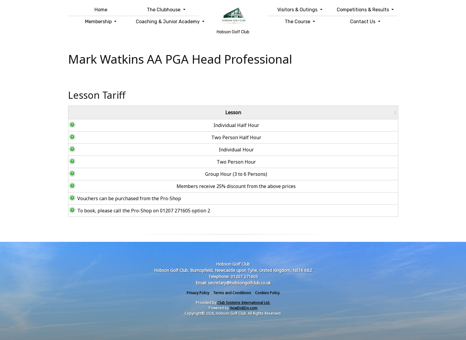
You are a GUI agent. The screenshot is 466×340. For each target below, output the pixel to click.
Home (101, 9)
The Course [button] (298, 21)
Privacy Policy (198, 292)
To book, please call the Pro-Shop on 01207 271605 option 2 (137, 210)
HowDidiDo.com (243, 308)
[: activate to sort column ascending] (387, 112)
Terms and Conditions (232, 292)
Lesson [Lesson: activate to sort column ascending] (200, 112)
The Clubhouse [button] (164, 9)
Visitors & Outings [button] (298, 9)
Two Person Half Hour (200, 137)
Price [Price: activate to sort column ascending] (354, 112)
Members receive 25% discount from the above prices (200, 186)
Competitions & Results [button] (363, 9)
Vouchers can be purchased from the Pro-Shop (123, 198)
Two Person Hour (200, 162)
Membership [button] (99, 21)
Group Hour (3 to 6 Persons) (200, 174)
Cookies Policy (267, 292)
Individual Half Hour (200, 125)
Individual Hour (200, 149)
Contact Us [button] (363, 21)
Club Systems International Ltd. (243, 302)
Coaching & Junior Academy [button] (167, 21)
